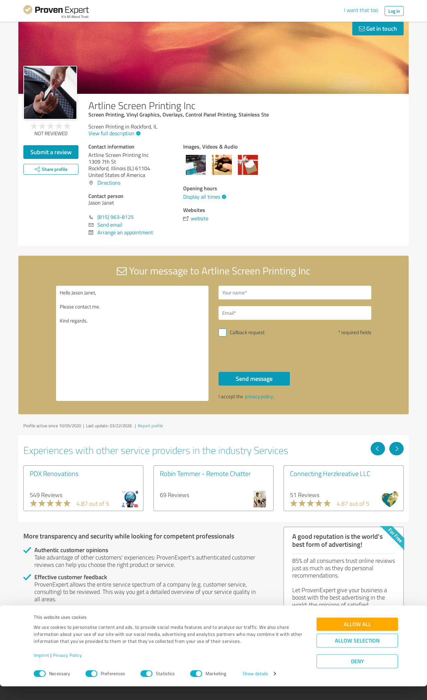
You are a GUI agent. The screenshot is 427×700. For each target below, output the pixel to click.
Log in (394, 11)
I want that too (361, 10)
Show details (255, 687)
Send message (254, 378)
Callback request (247, 332)
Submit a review (51, 152)
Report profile (150, 426)
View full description (113, 133)
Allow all (357, 638)
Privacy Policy (67, 669)
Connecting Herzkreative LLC (330, 473)
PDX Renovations (54, 473)
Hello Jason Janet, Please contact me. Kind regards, (132, 343)
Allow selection (357, 654)
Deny (357, 675)
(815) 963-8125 (115, 217)
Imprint (41, 669)
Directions (108, 182)
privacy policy (259, 396)
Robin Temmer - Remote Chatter (205, 473)
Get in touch (378, 28)
